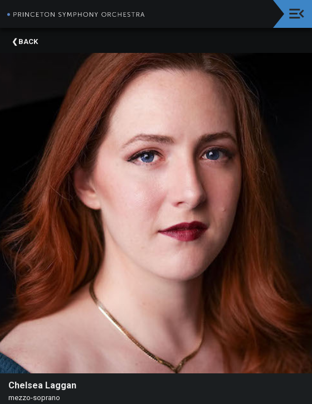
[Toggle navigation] (296, 13)
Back (28, 41)
